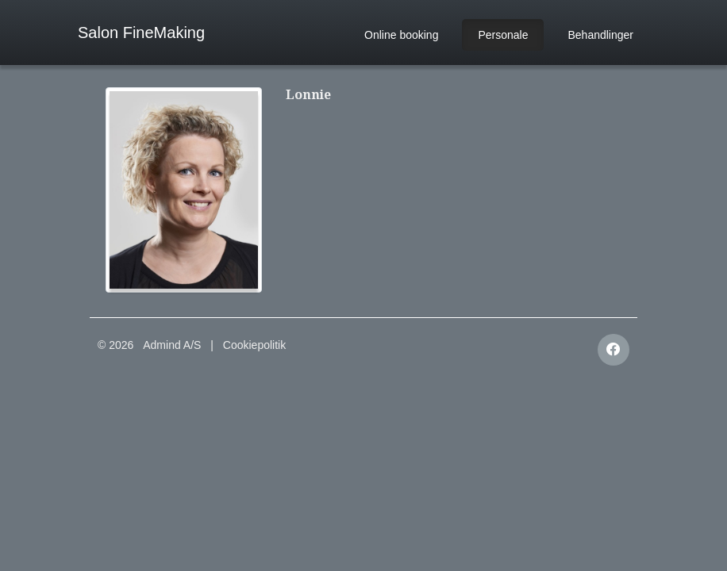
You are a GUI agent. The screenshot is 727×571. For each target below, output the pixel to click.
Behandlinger (600, 35)
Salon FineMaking (141, 32)
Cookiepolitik (254, 345)
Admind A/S (172, 345)
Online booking (401, 35)
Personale (503, 35)
